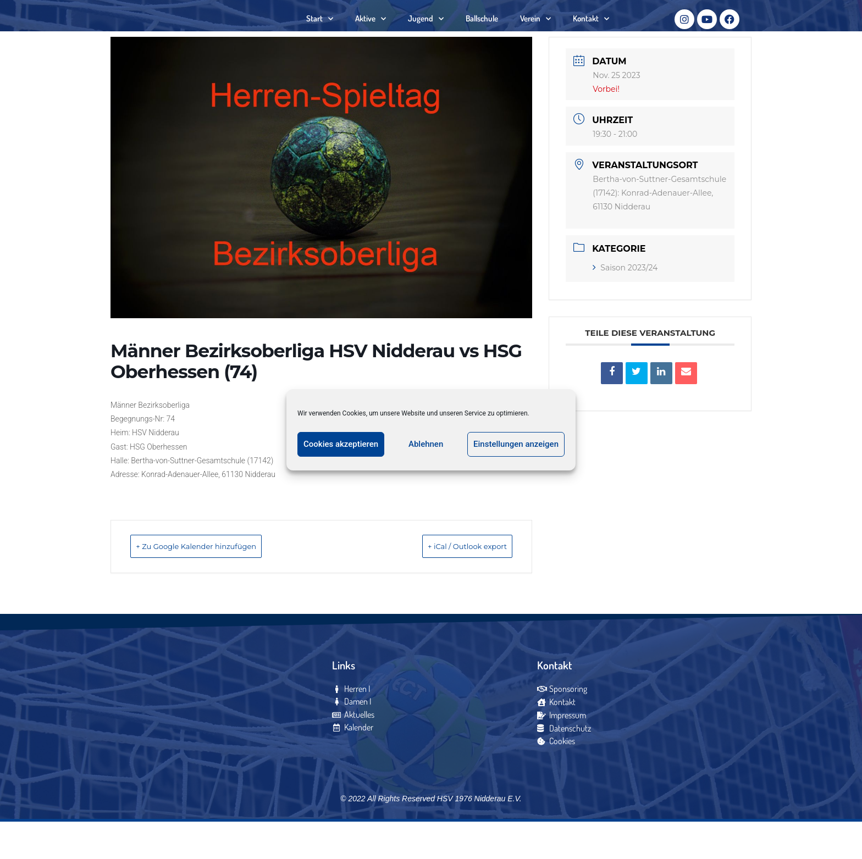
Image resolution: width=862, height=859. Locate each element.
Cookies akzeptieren (340, 444)
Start (319, 36)
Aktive (370, 36)
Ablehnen (425, 444)
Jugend (426, 36)
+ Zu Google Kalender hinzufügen (215, 580)
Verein (535, 36)
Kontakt (591, 36)
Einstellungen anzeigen (516, 444)
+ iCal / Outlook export (450, 580)
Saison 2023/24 (625, 302)
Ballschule (482, 35)
